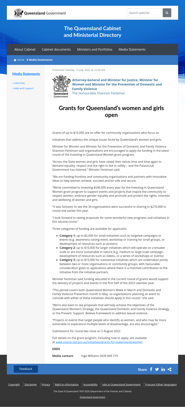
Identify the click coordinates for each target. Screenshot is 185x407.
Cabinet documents (56, 49)
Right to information (67, 384)
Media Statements (132, 49)
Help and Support (23, 88)
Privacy (46, 384)
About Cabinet (25, 49)
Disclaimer (31, 384)
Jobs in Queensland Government (121, 384)
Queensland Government (92, 397)
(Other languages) (161, 384)
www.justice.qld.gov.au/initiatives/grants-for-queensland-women (99, 342)
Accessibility (90, 384)
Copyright (14, 384)
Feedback (26, 369)
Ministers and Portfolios (94, 49)
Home (20, 59)
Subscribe (19, 83)
